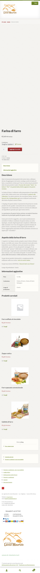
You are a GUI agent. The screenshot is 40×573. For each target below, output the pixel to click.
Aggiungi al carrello (15, 149)
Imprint (5, 480)
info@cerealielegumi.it (11, 498)
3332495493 (9, 497)
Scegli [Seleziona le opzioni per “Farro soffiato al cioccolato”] (5, 326)
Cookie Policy (6, 472)
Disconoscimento (7, 482)
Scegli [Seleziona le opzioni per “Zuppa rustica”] (5, 361)
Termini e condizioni (8, 477)
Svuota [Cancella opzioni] (19, 144)
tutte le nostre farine (24, 260)
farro (8, 159)
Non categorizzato (9, 446)
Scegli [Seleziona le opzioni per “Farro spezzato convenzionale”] (5, 395)
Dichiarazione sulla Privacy (10, 475)
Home (4, 22)
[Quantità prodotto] (4, 149)
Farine (8, 22)
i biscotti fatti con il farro (26, 264)
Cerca (20, 570)
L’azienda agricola (9, 457)
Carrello (31, 569)
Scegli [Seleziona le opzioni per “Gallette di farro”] (5, 429)
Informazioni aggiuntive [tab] (10, 170)
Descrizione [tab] (6, 165)
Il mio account (6, 570)
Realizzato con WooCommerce (27, 565)
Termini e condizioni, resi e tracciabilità (14, 459)
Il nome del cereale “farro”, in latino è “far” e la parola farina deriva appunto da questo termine (19, 187)
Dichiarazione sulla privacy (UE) (10, 565)
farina (5, 159)
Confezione (5, 142)
